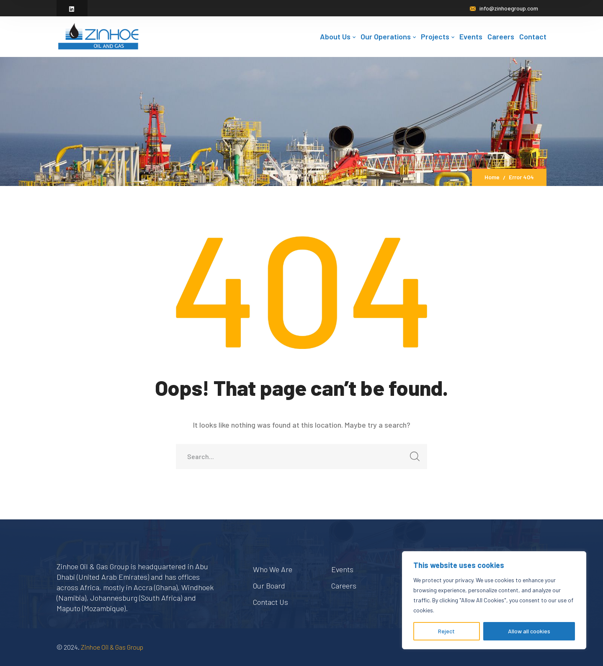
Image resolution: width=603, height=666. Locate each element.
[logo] (98, 35)
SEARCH (412, 459)
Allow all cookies (529, 631)
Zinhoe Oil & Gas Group (112, 647)
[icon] (72, 9)
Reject (446, 631)
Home (492, 177)
